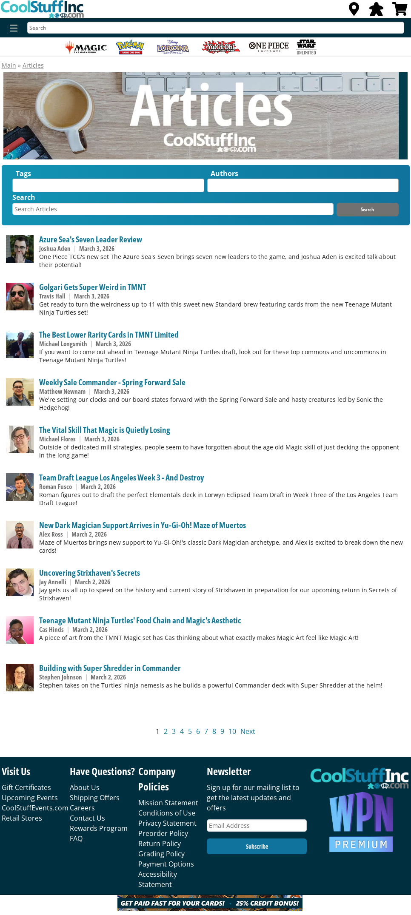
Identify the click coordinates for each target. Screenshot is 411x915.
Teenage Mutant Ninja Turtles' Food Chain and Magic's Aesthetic (140, 620)
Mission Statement (168, 802)
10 (232, 731)
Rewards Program (99, 828)
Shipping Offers (95, 797)
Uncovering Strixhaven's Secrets (89, 572)
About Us (85, 787)
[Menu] (11, 28)
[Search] (215, 28)
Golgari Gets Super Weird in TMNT (92, 287)
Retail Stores (22, 818)
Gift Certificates (26, 787)
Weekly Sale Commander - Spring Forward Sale (112, 382)
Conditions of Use (166, 813)
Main (9, 65)
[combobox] (108, 185)
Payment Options (166, 864)
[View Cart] (400, 11)
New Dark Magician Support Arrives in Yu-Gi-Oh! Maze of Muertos (142, 525)
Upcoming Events (30, 797)
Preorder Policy (163, 833)
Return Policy (159, 843)
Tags (23, 173)
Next (247, 731)
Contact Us (87, 818)
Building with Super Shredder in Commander (110, 667)
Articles (33, 65)
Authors (224, 173)
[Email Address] (257, 825)
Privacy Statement (167, 823)
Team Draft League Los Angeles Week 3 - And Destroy (121, 477)
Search (23, 197)
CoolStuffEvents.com (35, 808)
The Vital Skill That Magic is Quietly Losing (104, 429)
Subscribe (257, 846)
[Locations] (354, 11)
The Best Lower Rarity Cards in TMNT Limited (109, 334)
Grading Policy (161, 853)
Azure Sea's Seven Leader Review (90, 239)
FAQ (76, 838)
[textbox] (17, 187)
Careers (82, 808)
